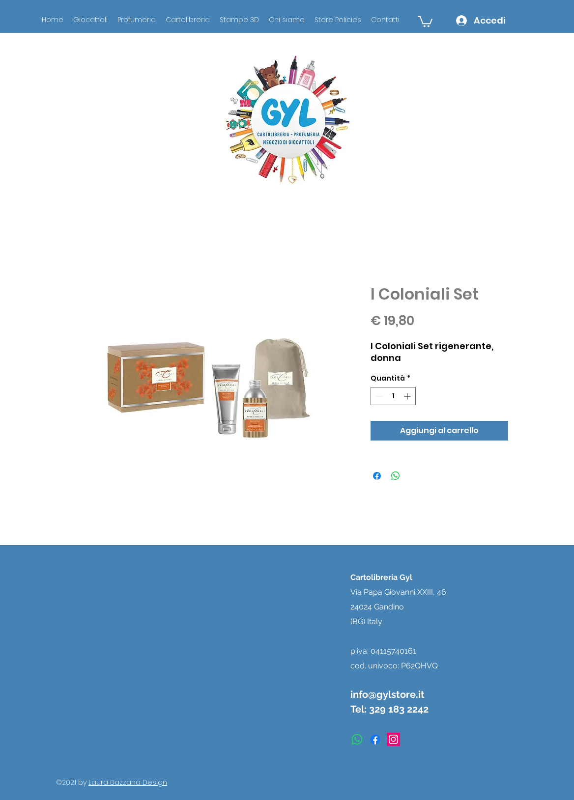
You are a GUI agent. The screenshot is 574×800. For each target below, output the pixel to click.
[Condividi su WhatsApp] (396, 476)
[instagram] (393, 739)
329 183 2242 (399, 709)
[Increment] (408, 396)
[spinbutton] (393, 396)
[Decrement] (378, 396)
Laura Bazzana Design (127, 782)
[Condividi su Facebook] (377, 476)
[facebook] (375, 739)
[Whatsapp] (357, 739)
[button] (425, 21)
